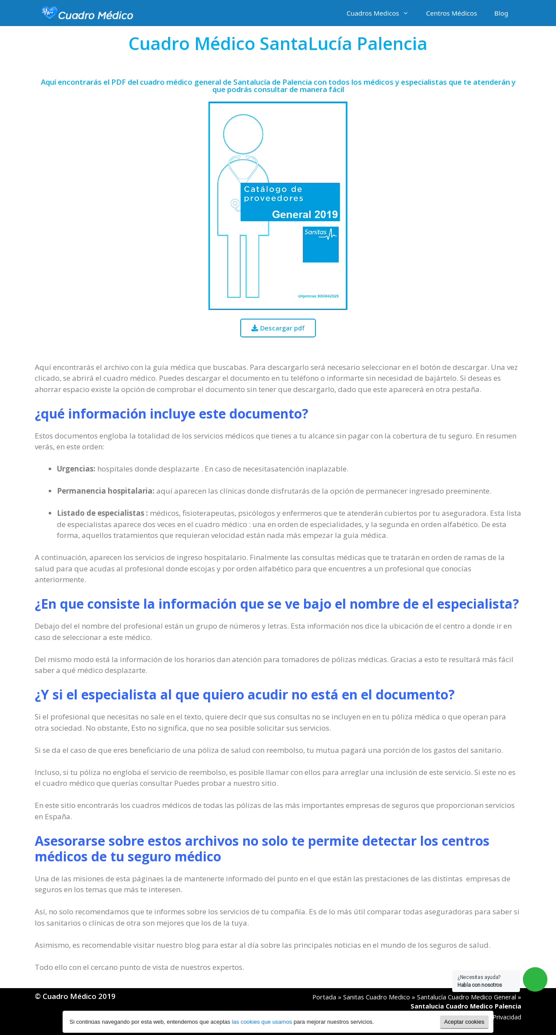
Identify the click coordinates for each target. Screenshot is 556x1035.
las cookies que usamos (262, 1022)
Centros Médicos (451, 13)
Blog (501, 13)
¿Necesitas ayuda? (479, 981)
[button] (278, 328)
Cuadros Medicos (382, 13)
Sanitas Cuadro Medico (376, 997)
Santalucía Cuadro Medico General (466, 997)
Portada (324, 997)
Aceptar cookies (464, 1022)
